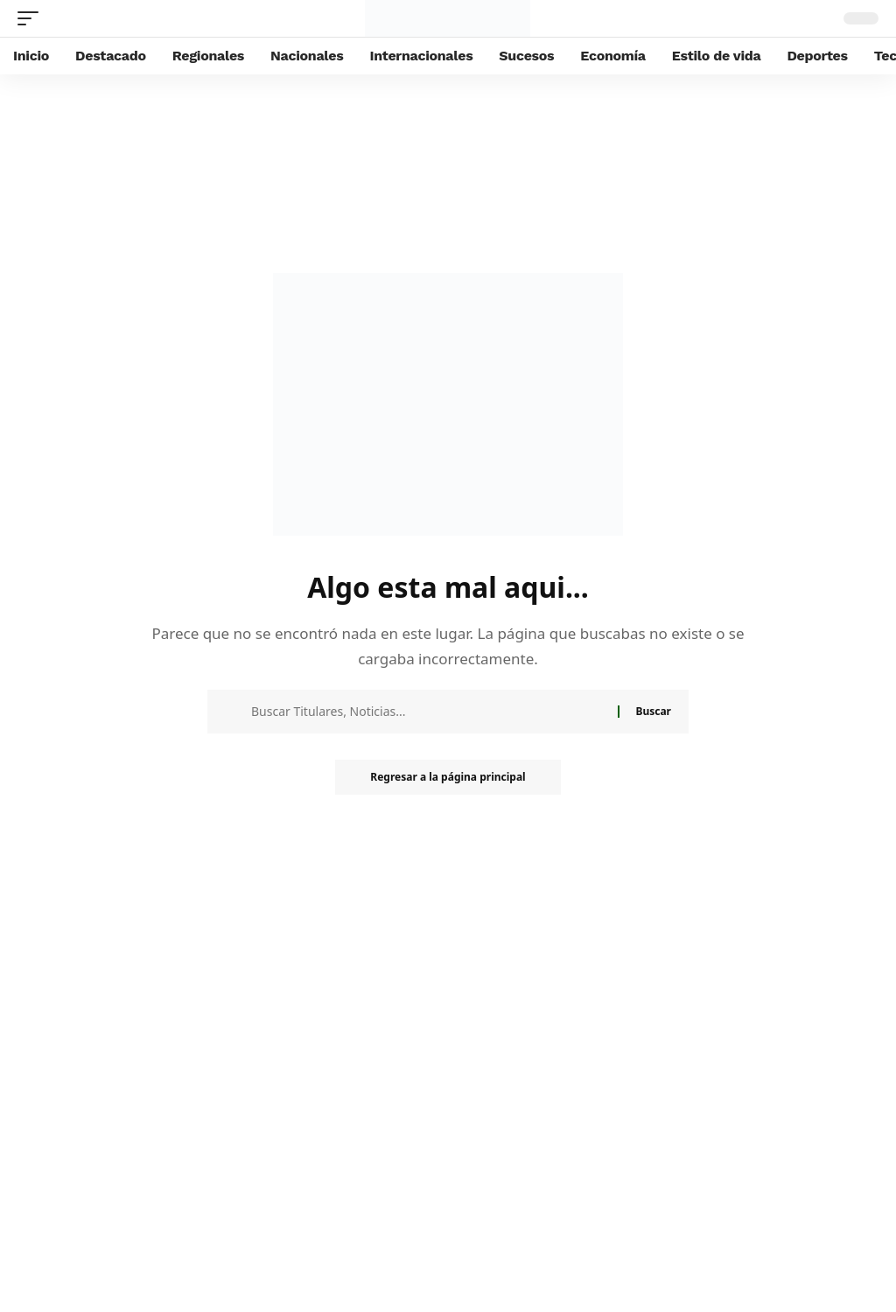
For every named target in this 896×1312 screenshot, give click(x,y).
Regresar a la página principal (447, 776)
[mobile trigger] (32, 18)
